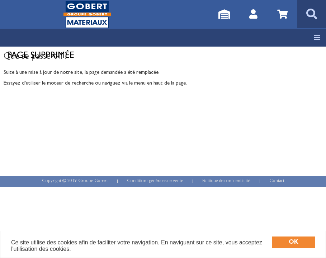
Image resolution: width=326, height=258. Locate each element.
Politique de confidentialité (226, 181)
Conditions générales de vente (155, 181)
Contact (276, 181)
